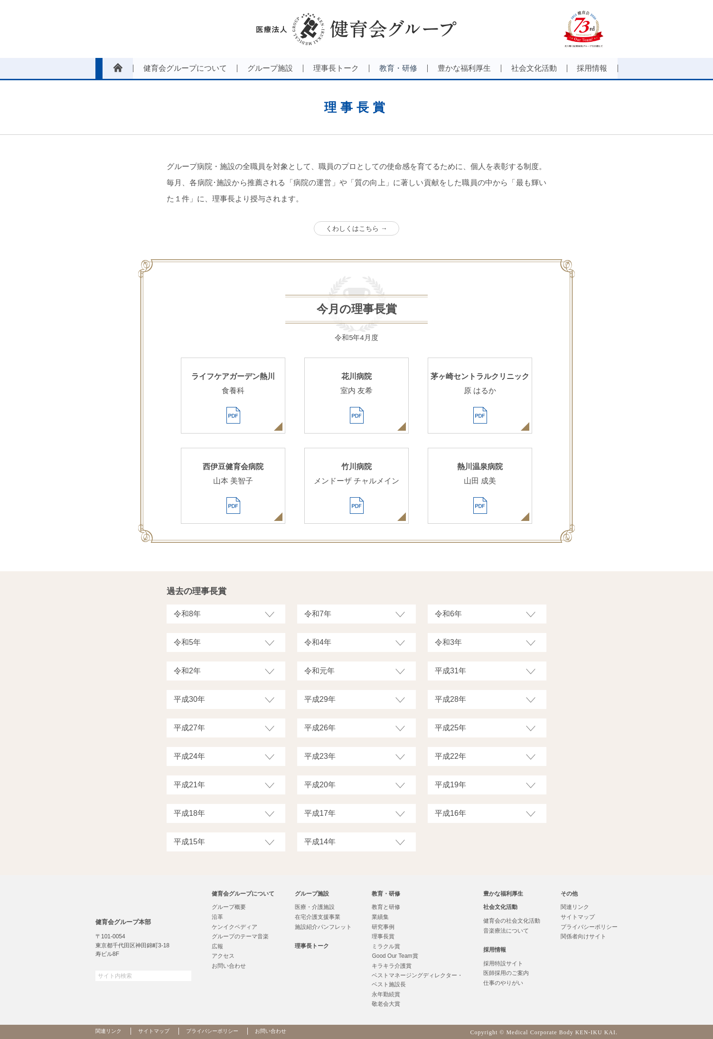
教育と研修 (386, 907)
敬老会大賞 (386, 1004)
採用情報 (494, 949)
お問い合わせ (229, 966)
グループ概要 (229, 907)
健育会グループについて (243, 893)
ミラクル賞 (386, 946)
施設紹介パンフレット (323, 927)
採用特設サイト (503, 963)
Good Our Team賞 (395, 956)
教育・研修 (386, 893)
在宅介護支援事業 (317, 917)
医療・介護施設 (315, 907)
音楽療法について (506, 930)
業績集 (380, 917)
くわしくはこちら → (356, 228)
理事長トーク (312, 946)
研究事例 (383, 927)
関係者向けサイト (583, 936)
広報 (217, 946)
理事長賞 (383, 936)
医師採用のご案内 (506, 973)
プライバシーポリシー (589, 927)
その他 (569, 893)
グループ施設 (312, 893)
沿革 (217, 917)
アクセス (223, 956)
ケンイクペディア (234, 927)
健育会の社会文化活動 (511, 920)
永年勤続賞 (386, 994)
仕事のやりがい (503, 983)
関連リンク (575, 907)
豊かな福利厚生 (503, 893)
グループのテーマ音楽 (240, 936)
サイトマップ (578, 917)
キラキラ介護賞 (392, 966)
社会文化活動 (500, 907)
